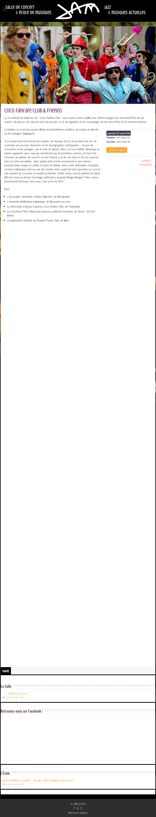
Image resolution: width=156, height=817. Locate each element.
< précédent (145, 164)
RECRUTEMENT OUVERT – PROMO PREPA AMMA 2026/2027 (39, 780)
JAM (75, 803)
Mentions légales (78, 812)
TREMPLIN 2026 (17, 693)
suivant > (147, 160)
